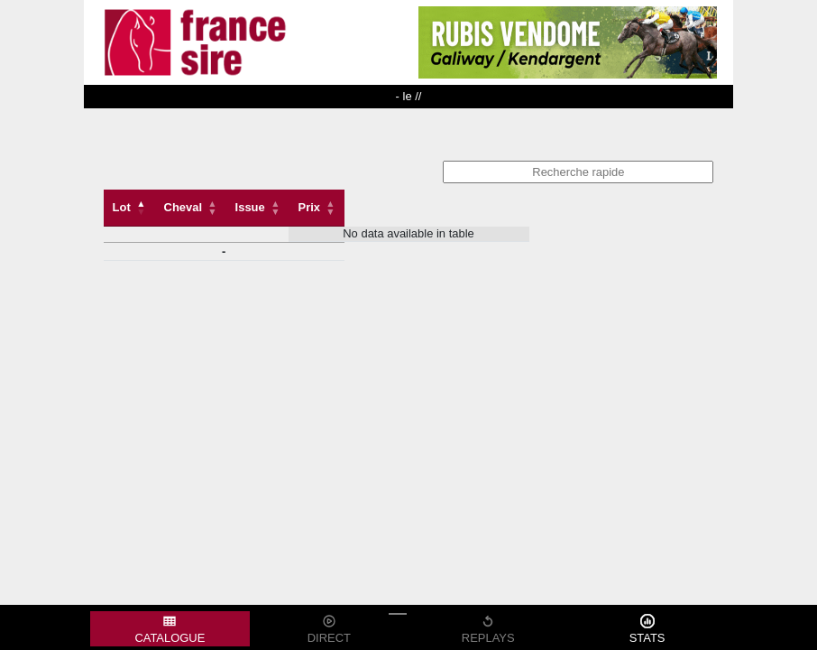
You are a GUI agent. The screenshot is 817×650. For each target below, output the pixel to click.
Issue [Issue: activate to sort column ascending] (250, 207)
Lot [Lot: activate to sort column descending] (122, 207)
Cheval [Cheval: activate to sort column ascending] (183, 207)
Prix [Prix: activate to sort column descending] (309, 207)
